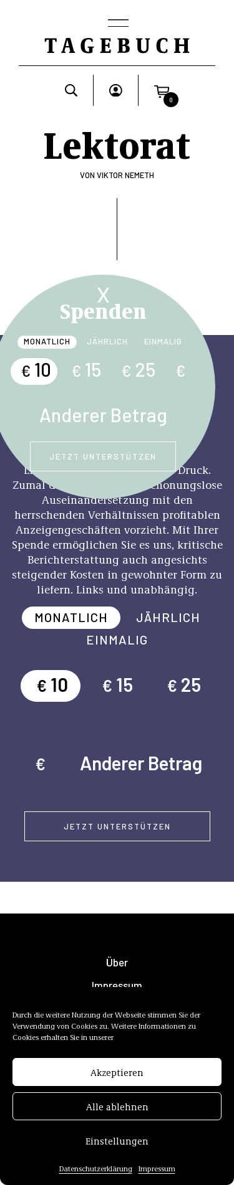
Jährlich (107, 341)
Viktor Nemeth (125, 175)
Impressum (157, 1169)
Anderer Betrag (103, 415)
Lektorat (117, 143)
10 (36, 369)
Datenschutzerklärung (95, 1169)
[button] (161, 90)
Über (117, 962)
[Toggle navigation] (117, 24)
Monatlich (47, 341)
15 (86, 369)
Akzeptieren (117, 1073)
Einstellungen (117, 1141)
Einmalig (163, 341)
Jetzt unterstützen (103, 456)
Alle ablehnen (117, 1107)
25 (138, 369)
